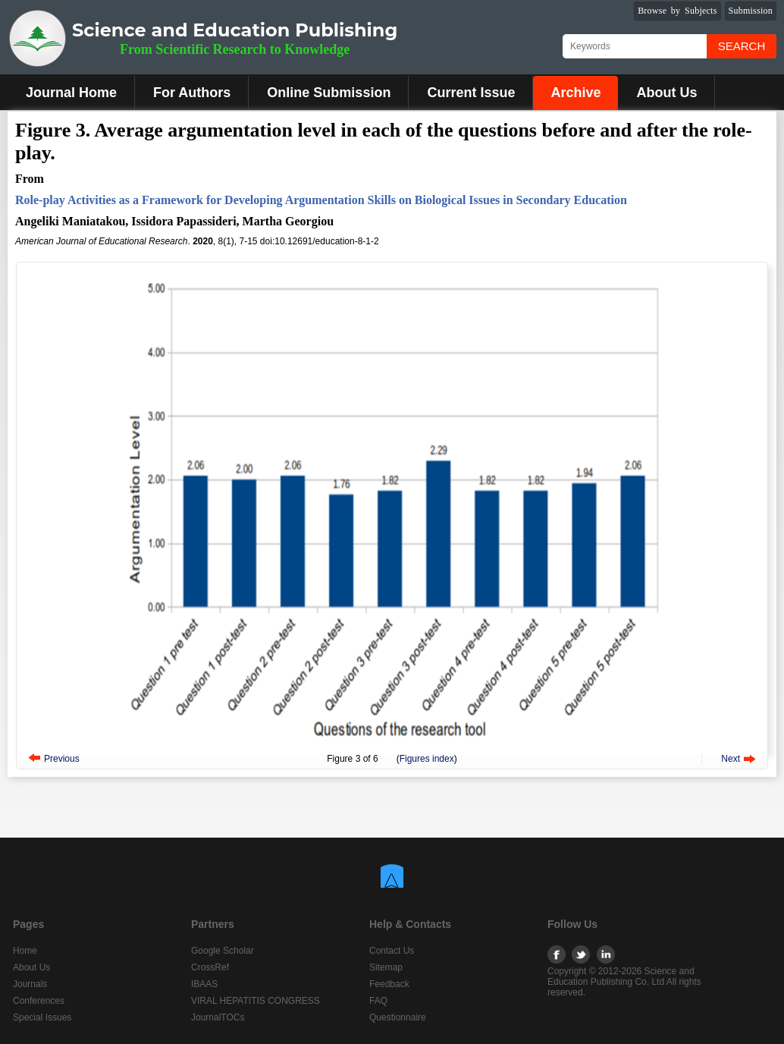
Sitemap (386, 967)
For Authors (191, 92)
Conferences (38, 1000)
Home (25, 950)
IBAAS (204, 984)
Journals (30, 984)
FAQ (378, 1000)
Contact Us (391, 950)
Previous (62, 758)
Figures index (427, 758)
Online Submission (328, 92)
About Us (666, 92)
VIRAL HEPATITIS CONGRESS (255, 1000)
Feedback (389, 984)
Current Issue (471, 92)
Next (730, 758)
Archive (575, 92)
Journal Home (71, 92)
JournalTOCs (217, 1017)
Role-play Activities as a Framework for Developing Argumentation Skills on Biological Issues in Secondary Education (321, 199)
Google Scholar (222, 950)
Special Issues (42, 1017)
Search (742, 45)
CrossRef (210, 967)
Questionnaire (397, 1017)
